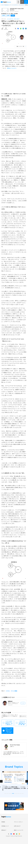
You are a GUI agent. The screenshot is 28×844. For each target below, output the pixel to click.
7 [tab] (17, 793)
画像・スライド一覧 (20, 46)
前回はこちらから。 (12, 68)
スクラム (8, 690)
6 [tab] (15, 793)
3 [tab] (9, 793)
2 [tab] (7, 793)
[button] (23, 716)
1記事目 (3, 15)
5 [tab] (13, 793)
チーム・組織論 (14, 690)
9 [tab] (20, 793)
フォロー (23, 703)
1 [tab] (5, 793)
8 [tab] (19, 793)
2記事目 (8, 15)
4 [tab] (11, 793)
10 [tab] (22, 793)
